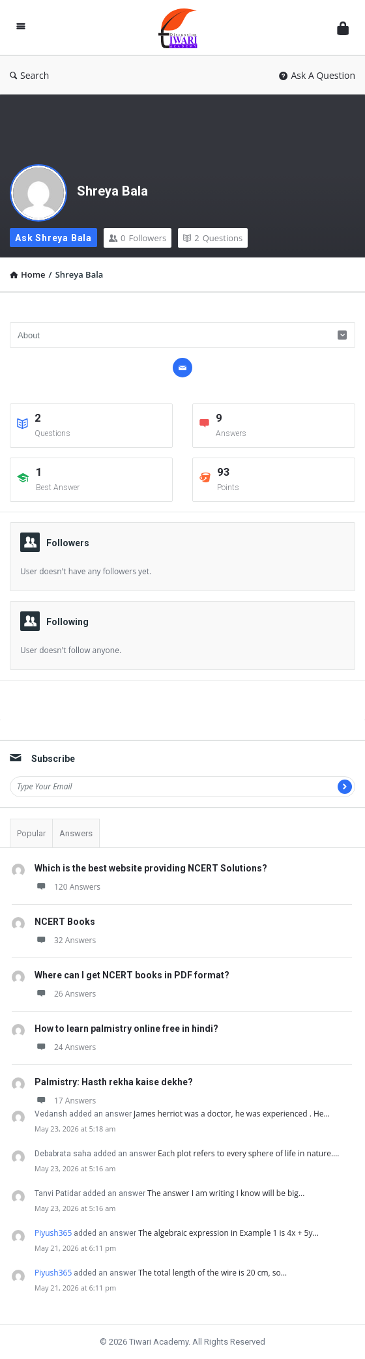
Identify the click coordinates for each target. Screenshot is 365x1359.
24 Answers (65, 1047)
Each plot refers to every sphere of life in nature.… (248, 1153)
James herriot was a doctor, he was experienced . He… (232, 1113)
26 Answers (65, 993)
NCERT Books (65, 921)
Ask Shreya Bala (53, 238)
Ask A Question (317, 75)
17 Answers (65, 1100)
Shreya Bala (112, 191)
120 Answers (67, 886)
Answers (76, 833)
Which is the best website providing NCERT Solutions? (151, 868)
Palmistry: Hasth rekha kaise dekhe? (114, 1082)
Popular (31, 833)
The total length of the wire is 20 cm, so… (212, 1272)
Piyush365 (53, 1232)
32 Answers (65, 940)
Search (29, 75)
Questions (212, 238)
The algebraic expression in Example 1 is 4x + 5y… (228, 1232)
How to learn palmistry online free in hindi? (126, 1028)
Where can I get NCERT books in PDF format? (132, 975)
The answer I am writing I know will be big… (225, 1193)
